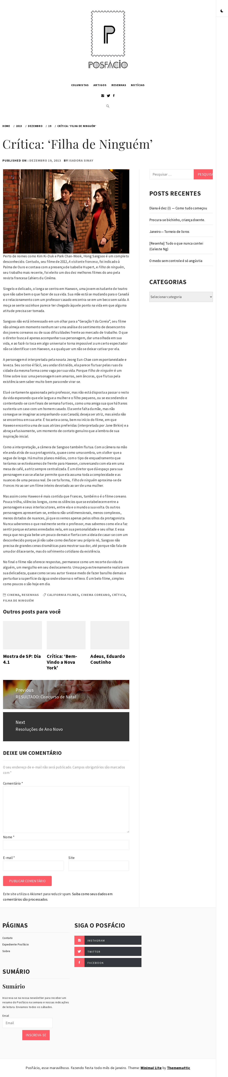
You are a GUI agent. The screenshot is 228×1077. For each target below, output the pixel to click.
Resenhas (118, 85)
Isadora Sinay (81, 160)
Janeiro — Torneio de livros (169, 231)
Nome (8, 837)
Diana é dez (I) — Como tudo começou (178, 208)
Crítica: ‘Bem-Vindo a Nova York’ (62, 662)
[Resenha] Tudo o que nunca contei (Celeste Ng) (176, 246)
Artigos (100, 85)
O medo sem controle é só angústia (175, 261)
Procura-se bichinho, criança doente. (177, 220)
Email (5, 1015)
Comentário (13, 783)
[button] (222, 11)
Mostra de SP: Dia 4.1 (22, 659)
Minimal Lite (151, 1067)
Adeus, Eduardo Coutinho (107, 659)
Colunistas (80, 85)
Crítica (118, 595)
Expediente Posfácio (15, 944)
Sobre (6, 951)
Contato (7, 938)
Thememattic (178, 1067)
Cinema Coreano (95, 595)
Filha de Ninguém (18, 600)
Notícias (138, 85)
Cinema (13, 595)
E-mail (9, 857)
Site (71, 857)
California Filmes (63, 595)
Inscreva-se (36, 1035)
